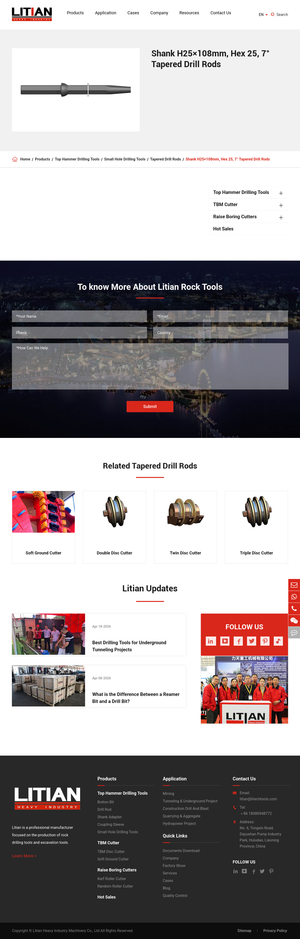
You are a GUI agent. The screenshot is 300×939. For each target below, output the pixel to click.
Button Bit (106, 802)
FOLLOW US (244, 861)
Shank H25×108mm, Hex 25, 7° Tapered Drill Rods (228, 159)
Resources (189, 12)
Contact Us (220, 12)
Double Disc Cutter (114, 552)
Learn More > (24, 855)
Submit (150, 406)
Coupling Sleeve (111, 824)
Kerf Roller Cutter (112, 879)
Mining (168, 793)
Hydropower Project (179, 823)
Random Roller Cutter (115, 886)
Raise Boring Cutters (235, 216)
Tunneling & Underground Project (190, 801)
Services (170, 873)
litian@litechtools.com (258, 799)
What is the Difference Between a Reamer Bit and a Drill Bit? (136, 698)
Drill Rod (105, 809)
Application (105, 12)
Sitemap (244, 930)
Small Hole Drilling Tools (125, 159)
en (261, 14)
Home (25, 159)
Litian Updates (150, 588)
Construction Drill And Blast (186, 808)
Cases (133, 12)
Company (159, 12)
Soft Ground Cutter (43, 552)
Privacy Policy (275, 930)
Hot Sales (223, 229)
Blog (166, 888)
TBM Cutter (225, 204)
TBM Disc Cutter (111, 851)
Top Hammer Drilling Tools (77, 159)
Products (75, 12)
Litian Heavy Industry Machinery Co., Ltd (66, 930)
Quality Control (175, 895)
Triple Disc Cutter (256, 552)
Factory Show (174, 865)
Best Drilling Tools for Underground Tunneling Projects (129, 646)
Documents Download (181, 850)
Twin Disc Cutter (185, 552)
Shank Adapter (110, 817)
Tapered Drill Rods (165, 159)
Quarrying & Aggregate (181, 816)
